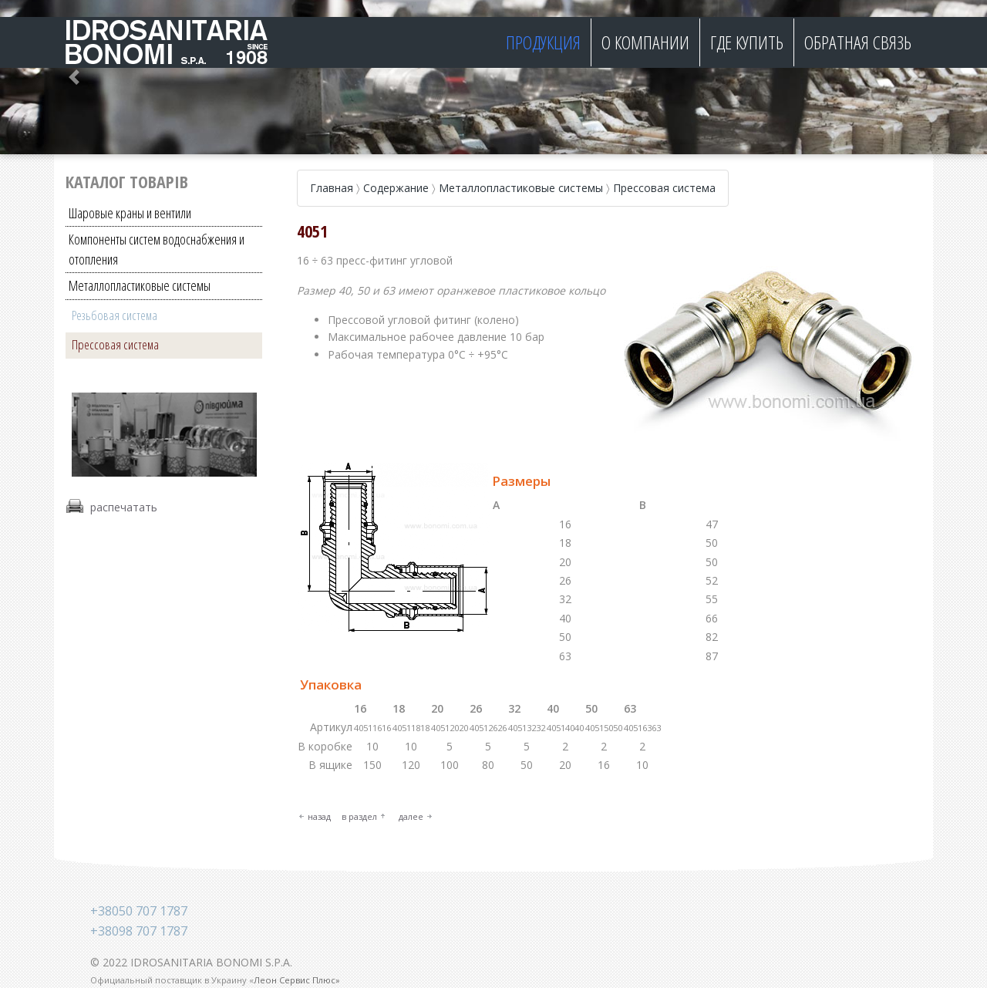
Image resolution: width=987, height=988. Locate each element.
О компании (645, 42)
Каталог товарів (127, 181)
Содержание (396, 187)
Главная (331, 187)
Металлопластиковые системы (140, 285)
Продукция (543, 42)
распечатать (123, 506)
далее (411, 816)
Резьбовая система (114, 315)
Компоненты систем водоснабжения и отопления (156, 249)
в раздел (359, 816)
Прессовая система (115, 344)
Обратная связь (857, 42)
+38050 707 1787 (138, 910)
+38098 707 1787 (138, 930)
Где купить (746, 42)
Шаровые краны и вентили (130, 213)
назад (319, 816)
